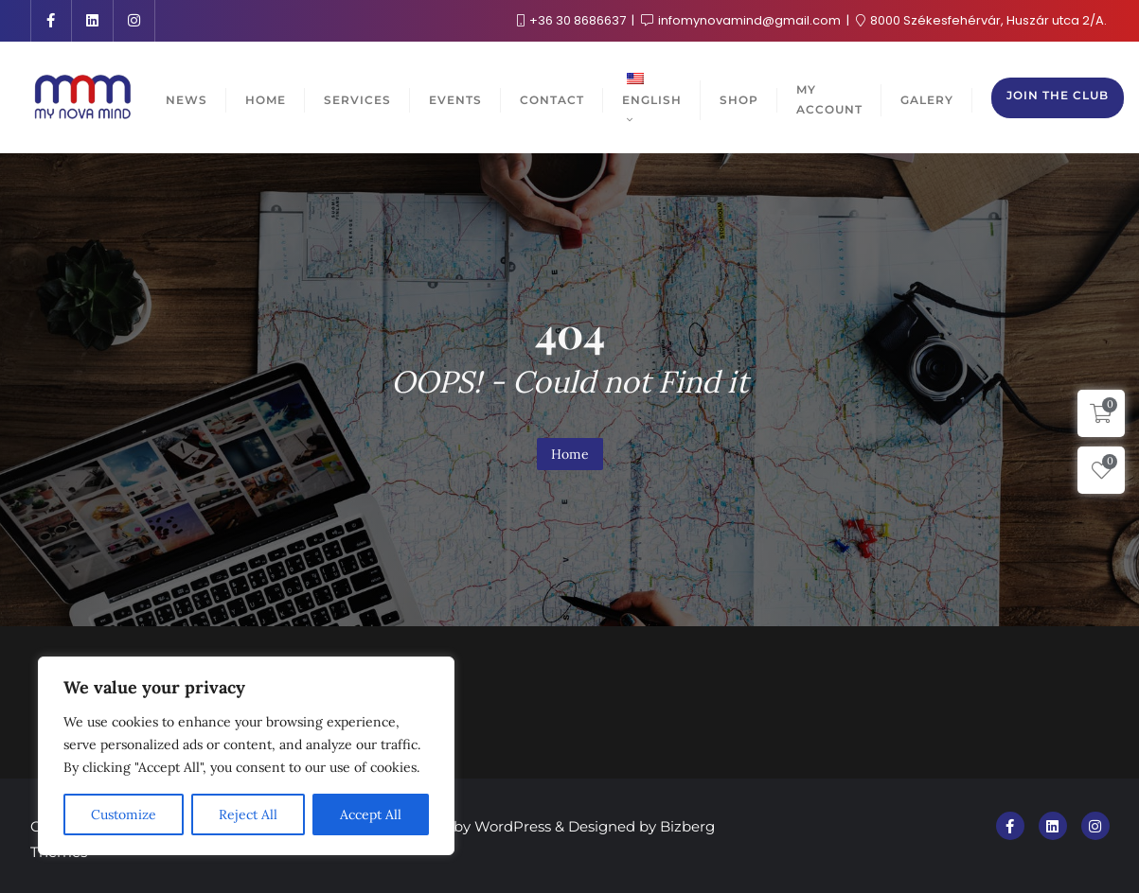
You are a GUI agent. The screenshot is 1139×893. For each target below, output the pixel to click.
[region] (246, 756)
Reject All (248, 814)
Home (570, 454)
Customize (123, 814)
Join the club (1057, 95)
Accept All (370, 814)
